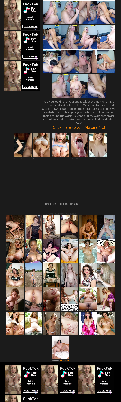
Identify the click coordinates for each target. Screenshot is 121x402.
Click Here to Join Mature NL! (79, 127)
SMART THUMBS (64, 328)
